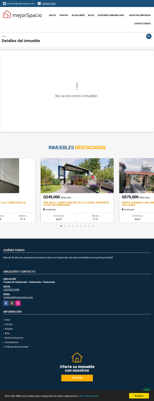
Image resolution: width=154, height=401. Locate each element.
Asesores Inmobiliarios (112, 15)
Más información (88, 396)
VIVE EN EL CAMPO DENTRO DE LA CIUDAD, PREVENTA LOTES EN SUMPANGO (76, 203)
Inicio (52, 15)
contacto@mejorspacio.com (18, 297)
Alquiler (9, 328)
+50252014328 (48, 3)
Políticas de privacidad (16, 346)
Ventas (63, 15)
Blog (91, 15)
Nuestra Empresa (140, 15)
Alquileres (78, 15)
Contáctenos (142, 23)
